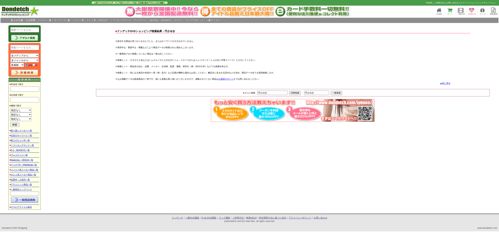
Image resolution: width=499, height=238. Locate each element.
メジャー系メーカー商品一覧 (24, 170)
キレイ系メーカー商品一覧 (23, 175)
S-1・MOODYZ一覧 (20, 150)
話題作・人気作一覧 (20, 179)
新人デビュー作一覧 (20, 140)
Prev (129, 11)
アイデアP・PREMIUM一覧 (24, 165)
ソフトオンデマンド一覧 (22, 145)
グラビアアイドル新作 (21, 207)
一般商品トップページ (21, 189)
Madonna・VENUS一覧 (22, 160)
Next (345, 11)
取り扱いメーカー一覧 (21, 130)
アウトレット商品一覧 (21, 184)
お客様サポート (226, 79)
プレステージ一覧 (19, 155)
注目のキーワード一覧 (21, 135)
